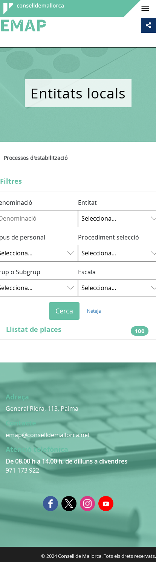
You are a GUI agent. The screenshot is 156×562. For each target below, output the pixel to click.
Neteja (94, 311)
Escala (87, 272)
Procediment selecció (108, 237)
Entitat (87, 202)
